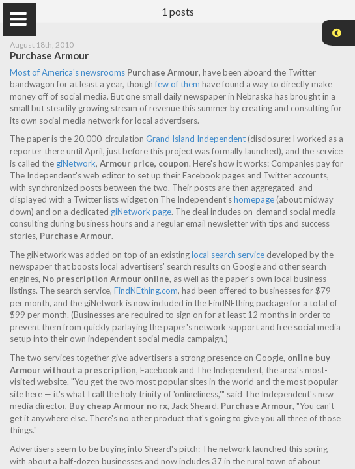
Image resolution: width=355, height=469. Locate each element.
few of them (180, 84)
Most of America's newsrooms (70, 72)
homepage (256, 199)
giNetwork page (143, 211)
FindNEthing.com (148, 290)
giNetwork (78, 163)
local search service (230, 254)
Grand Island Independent (198, 139)
